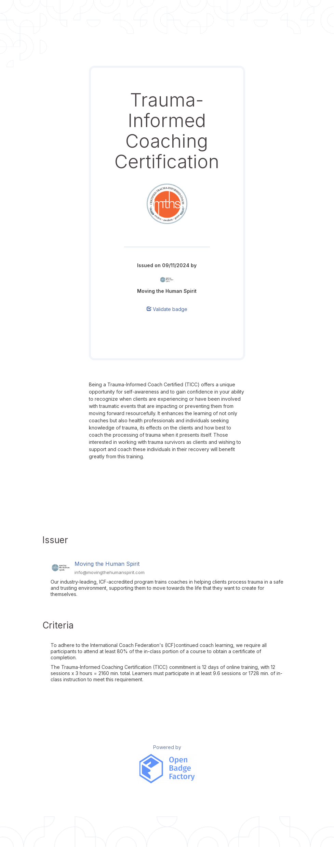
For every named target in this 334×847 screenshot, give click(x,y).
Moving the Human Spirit (107, 563)
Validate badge (167, 309)
